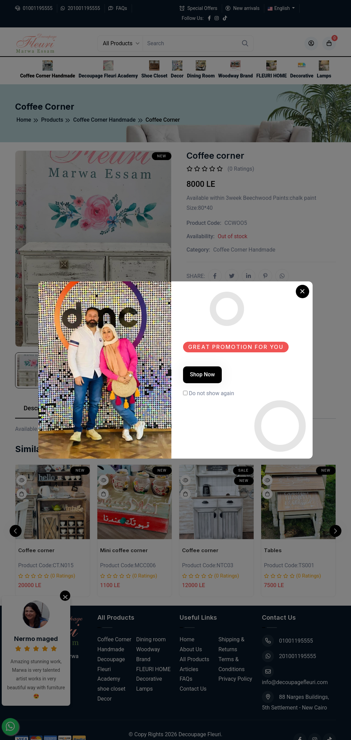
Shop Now (202, 374)
